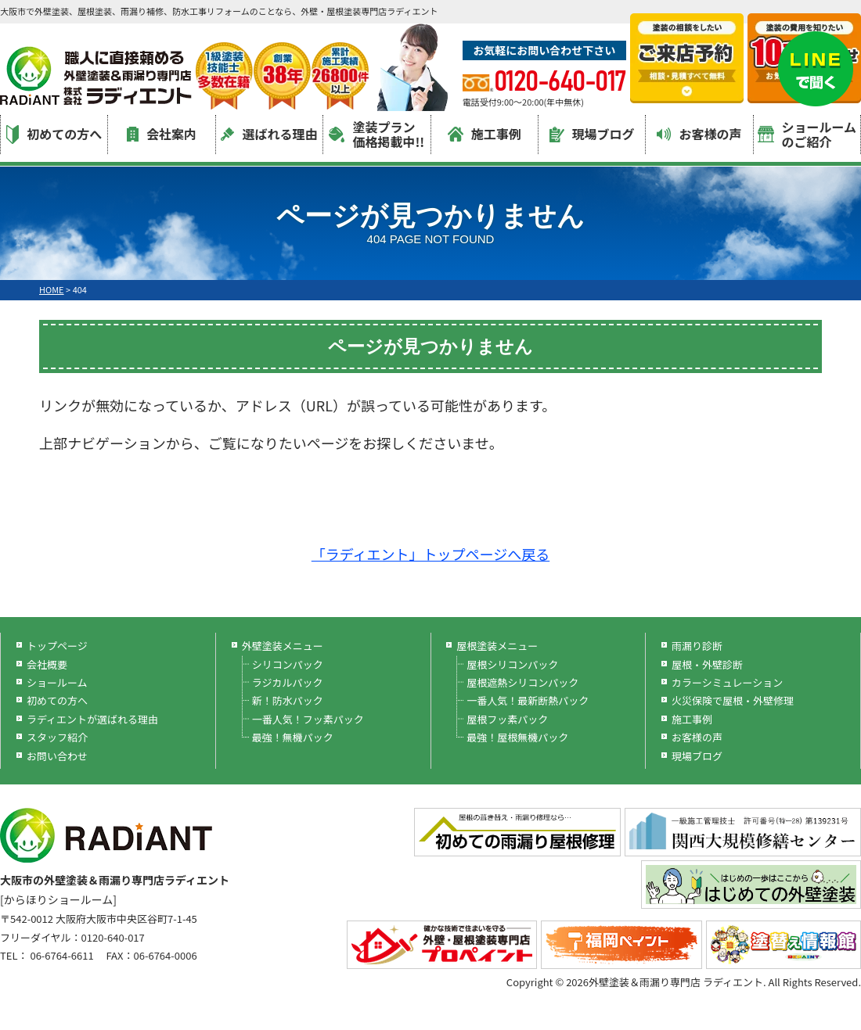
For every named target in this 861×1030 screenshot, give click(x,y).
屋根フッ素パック (507, 719)
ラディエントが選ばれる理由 (92, 719)
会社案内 (161, 133)
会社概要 (47, 664)
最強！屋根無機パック (517, 737)
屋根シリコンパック (512, 664)
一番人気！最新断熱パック (528, 700)
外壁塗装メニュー (282, 645)
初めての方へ (54, 134)
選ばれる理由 (269, 133)
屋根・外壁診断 (707, 664)
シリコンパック (287, 664)
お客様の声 (699, 133)
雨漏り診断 (697, 645)
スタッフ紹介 (57, 737)
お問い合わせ (57, 755)
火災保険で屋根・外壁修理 (733, 700)
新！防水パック (287, 700)
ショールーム (57, 682)
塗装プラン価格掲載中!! (376, 134)
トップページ (57, 645)
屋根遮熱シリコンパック (522, 682)
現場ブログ (592, 133)
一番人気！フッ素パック (308, 719)
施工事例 (484, 133)
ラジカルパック (287, 682)
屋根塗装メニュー (497, 645)
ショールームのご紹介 (807, 134)
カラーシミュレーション (727, 682)
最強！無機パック (292, 737)
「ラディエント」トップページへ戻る (430, 554)
